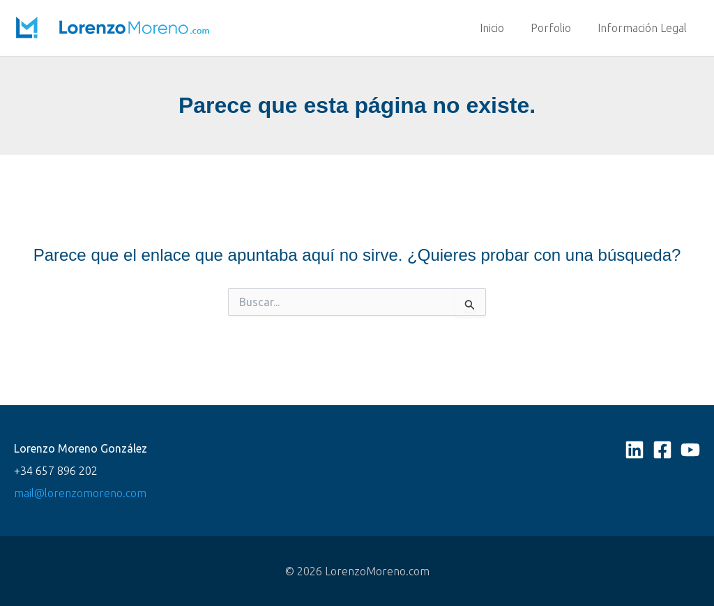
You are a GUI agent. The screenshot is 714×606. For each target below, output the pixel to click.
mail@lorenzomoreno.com (80, 493)
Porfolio (557, 28)
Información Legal (644, 28)
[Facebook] (662, 450)
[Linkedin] (634, 450)
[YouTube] (690, 450)
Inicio (502, 28)
